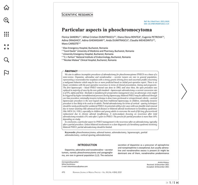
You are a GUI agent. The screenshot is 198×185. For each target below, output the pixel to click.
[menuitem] (6, 27)
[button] (6, 20)
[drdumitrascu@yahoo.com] (78, 166)
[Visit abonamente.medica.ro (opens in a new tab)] (6, 7)
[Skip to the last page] (177, 182)
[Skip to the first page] (167, 182)
